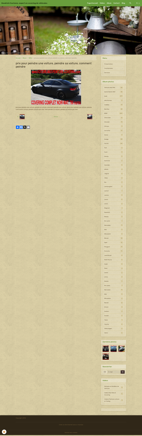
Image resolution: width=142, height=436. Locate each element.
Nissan (113, 239)
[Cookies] (4, 432)
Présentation (108, 64)
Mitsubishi (113, 234)
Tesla (113, 321)
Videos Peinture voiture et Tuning (113, 401)
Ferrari (113, 144)
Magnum (113, 208)
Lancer (113, 191)
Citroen (113, 126)
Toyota (113, 325)
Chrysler (113, 122)
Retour (56, 116)
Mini (113, 230)
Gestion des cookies (71, 433)
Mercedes (113, 226)
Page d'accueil (92, 3)
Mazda (113, 217)
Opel (113, 243)
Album (109, 3)
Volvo (113, 334)
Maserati (113, 213)
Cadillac (113, 105)
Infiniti (113, 170)
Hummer (113, 161)
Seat (113, 269)
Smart (113, 308)
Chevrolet (113, 118)
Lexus (113, 200)
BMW (30, 58)
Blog (123, 3)
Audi (113, 96)
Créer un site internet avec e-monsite (71, 425)
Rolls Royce (113, 260)
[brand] (24, 3)
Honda (113, 157)
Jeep (113, 178)
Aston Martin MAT (113, 92)
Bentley (113, 109)
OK (123, 373)
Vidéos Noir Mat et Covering (113, 395)
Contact (116, 3)
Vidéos (102, 3)
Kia (113, 183)
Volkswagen (113, 329)
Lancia (113, 196)
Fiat (113, 148)
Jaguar (113, 174)
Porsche (113, 252)
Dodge (113, 139)
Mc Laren (113, 221)
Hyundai (113, 165)
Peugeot (113, 247)
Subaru (113, 312)
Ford (113, 152)
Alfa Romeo (113, 101)
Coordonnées (108, 68)
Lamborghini (113, 187)
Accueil (18, 58)
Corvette (113, 131)
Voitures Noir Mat (113, 88)
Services (107, 73)
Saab (113, 265)
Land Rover (113, 256)
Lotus (113, 204)
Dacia (113, 135)
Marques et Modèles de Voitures (113, 388)
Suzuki (113, 316)
